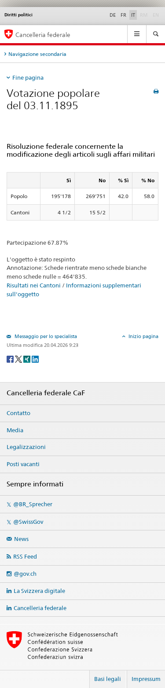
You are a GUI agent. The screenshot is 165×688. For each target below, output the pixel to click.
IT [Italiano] (133, 15)
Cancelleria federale (40, 607)
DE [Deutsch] (113, 15)
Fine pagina (28, 77)
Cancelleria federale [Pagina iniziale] (42, 34)
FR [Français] (123, 15)
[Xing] (27, 358)
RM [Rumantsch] (144, 15)
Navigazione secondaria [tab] (37, 54)
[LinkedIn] (35, 358)
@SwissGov (28, 521)
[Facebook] (11, 358)
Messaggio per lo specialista (45, 336)
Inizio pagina (142, 336)
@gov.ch (25, 573)
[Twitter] (19, 358)
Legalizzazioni (26, 446)
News (21, 538)
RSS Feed (25, 556)
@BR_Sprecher (32, 504)
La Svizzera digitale (39, 590)
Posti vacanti (23, 463)
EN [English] (156, 15)
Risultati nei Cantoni (34, 285)
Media (15, 430)
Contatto (18, 412)
